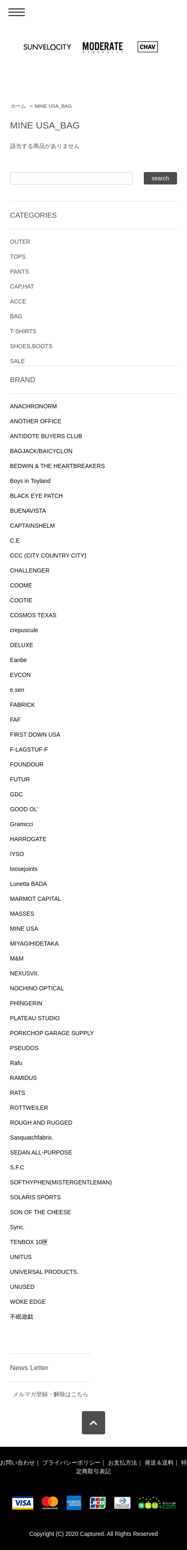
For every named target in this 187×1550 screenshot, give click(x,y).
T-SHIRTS (23, 331)
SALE (17, 361)
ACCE (18, 301)
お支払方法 (122, 1462)
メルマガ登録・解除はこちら (51, 1394)
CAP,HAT (22, 286)
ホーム (18, 106)
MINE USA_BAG (53, 106)
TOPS (18, 256)
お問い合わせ (17, 1462)
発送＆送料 (159, 1462)
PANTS (19, 271)
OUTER (20, 241)
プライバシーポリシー (71, 1462)
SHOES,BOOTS (31, 346)
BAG (16, 316)
